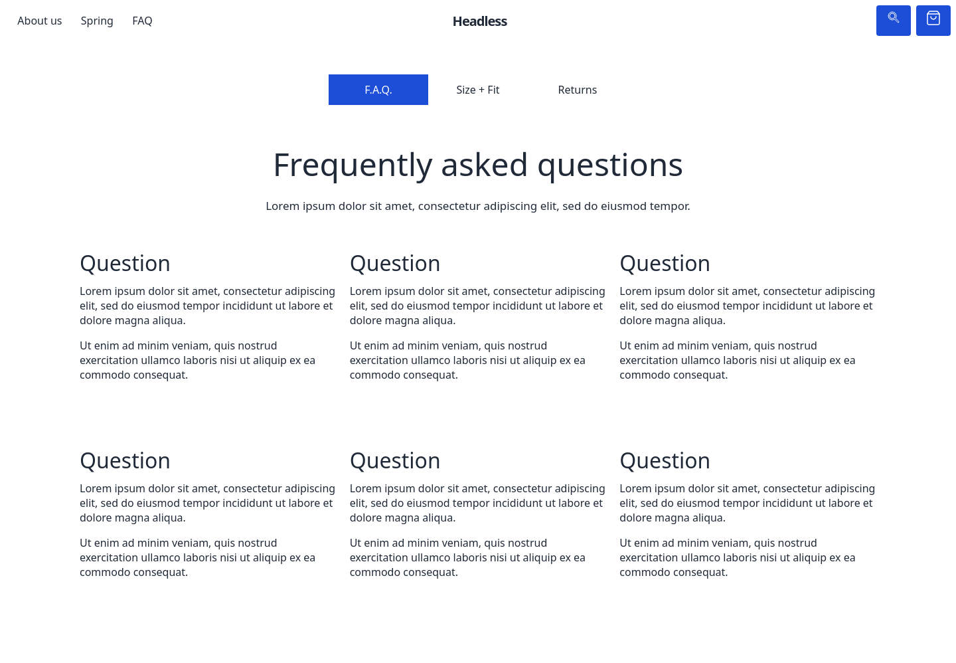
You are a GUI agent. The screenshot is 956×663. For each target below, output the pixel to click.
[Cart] (933, 20)
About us (39, 20)
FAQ (142, 20)
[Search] (893, 20)
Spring (97, 20)
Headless (480, 21)
